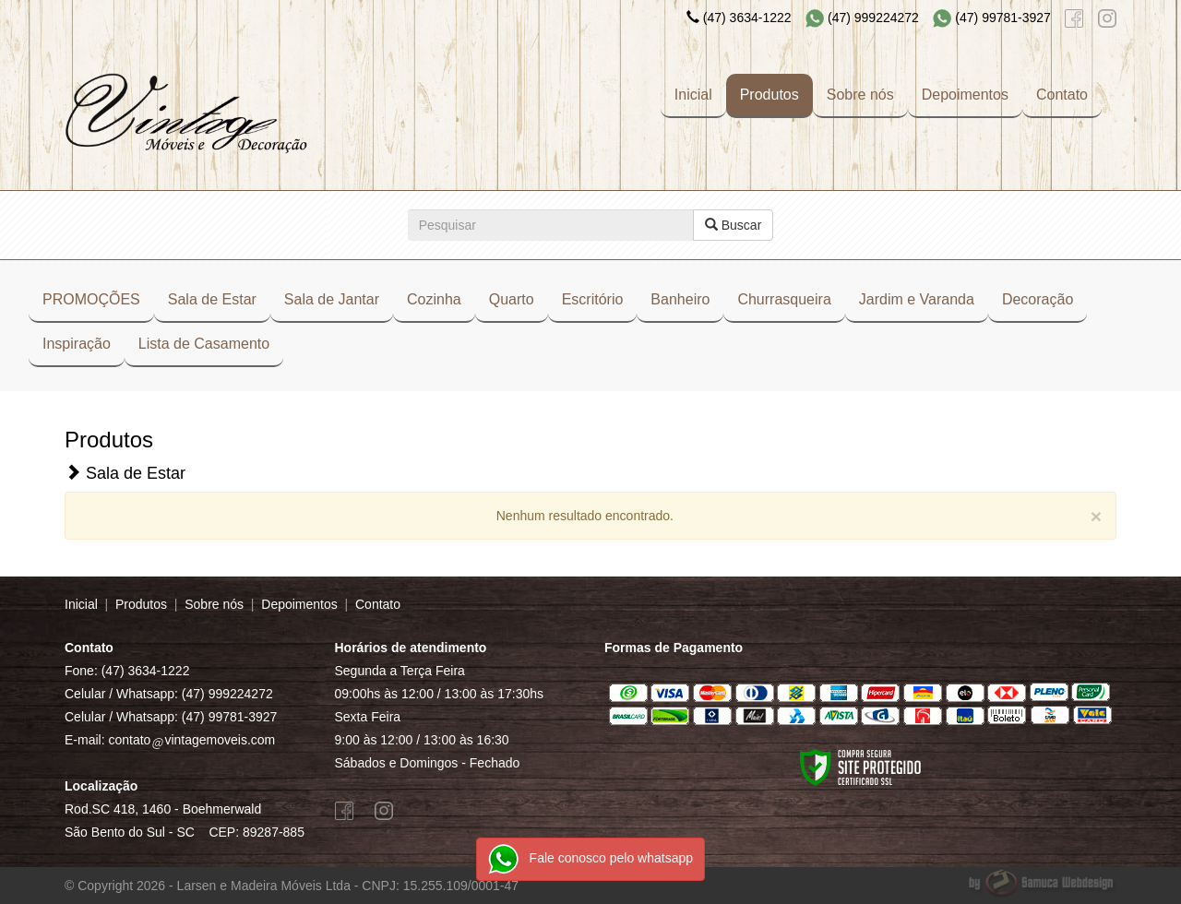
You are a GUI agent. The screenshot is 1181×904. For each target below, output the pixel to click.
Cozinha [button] (434, 299)
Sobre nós (860, 94)
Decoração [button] (1037, 299)
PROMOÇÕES (91, 299)
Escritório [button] (593, 299)
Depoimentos (965, 94)
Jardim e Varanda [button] (916, 299)
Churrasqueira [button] (783, 299)
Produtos (769, 94)
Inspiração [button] (76, 343)
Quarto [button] (511, 299)
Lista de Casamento (203, 343)
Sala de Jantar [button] (331, 299)
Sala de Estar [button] (212, 299)
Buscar (733, 225)
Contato (1062, 94)
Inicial (693, 94)
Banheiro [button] (680, 299)
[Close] (1096, 516)
